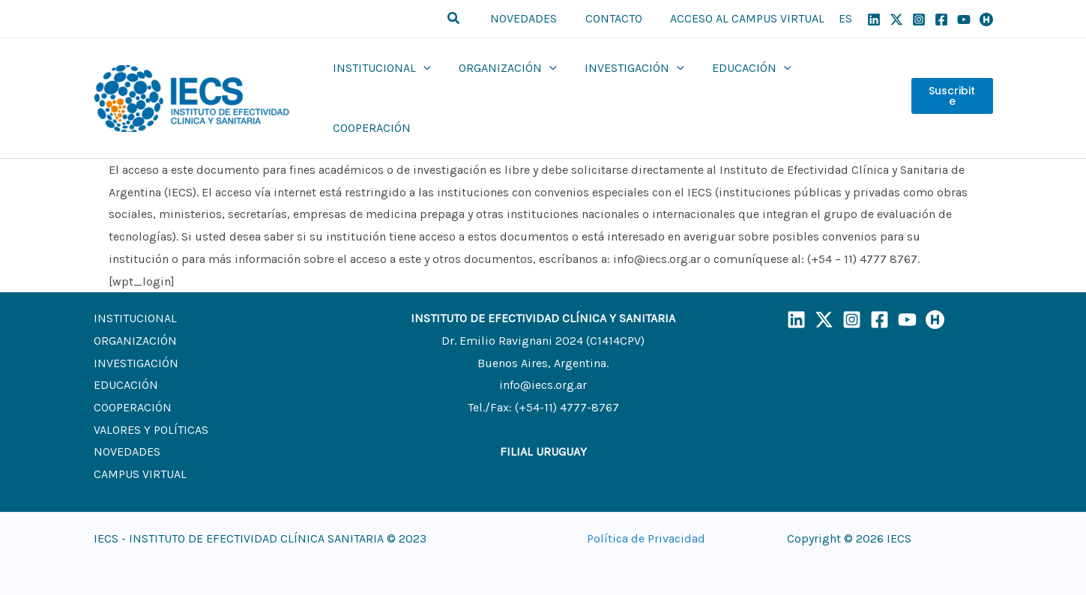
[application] (424, 84)
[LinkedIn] (796, 290)
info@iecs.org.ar (543, 355)
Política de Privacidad (646, 509)
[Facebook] (941, 19)
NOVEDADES (127, 422)
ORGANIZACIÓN (135, 311)
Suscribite (951, 83)
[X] (896, 19)
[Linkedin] (874, 19)
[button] (466, 18)
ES (845, 18)
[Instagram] (919, 19)
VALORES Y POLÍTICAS (151, 400)
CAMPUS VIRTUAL (140, 445)
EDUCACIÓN (126, 355)
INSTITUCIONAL (135, 289)
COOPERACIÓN (133, 378)
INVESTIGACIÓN (136, 334)
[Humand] (986, 19)
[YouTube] (964, 19)
